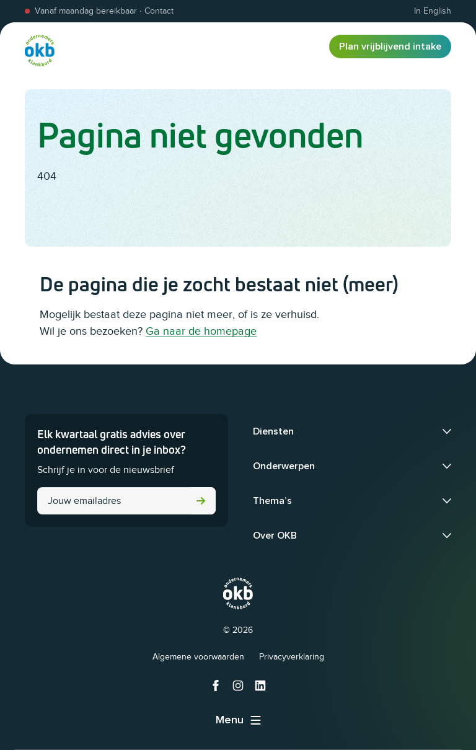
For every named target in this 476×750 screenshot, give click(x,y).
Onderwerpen (284, 466)
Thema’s (272, 501)
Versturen (201, 500)
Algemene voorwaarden (198, 656)
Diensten (273, 431)
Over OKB (275, 535)
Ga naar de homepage (201, 331)
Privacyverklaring (291, 656)
